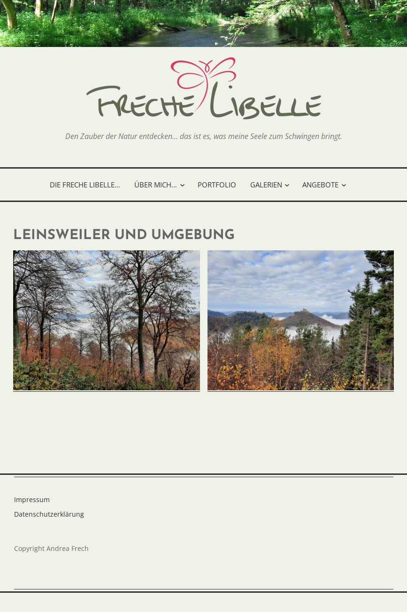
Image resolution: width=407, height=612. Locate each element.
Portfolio (217, 184)
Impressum (32, 499)
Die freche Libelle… (85, 184)
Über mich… (155, 184)
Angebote (320, 184)
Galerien (266, 184)
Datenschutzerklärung (49, 514)
